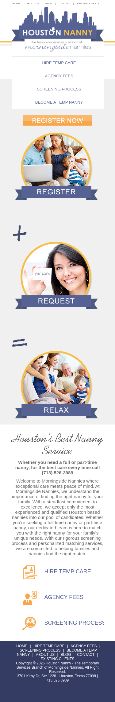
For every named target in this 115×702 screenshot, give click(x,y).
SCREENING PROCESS (75, 623)
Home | (18, 3)
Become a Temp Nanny (59, 102)
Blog (66, 654)
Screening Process (59, 89)
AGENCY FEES (64, 597)
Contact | (66, 3)
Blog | (50, 3)
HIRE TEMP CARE (67, 571)
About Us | (34, 3)
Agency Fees (59, 76)
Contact (85, 654)
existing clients (88, 3)
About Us (45, 654)
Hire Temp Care (59, 63)
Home (21, 646)
